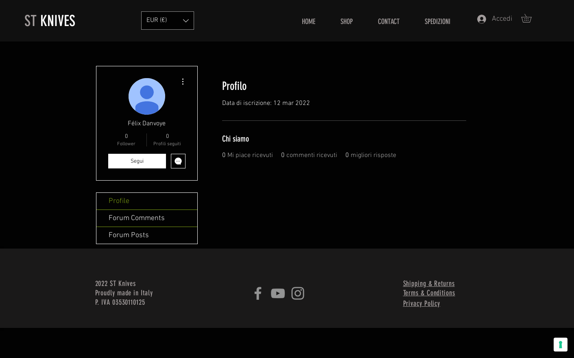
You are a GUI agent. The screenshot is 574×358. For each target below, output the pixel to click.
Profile (119, 201)
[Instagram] (297, 293)
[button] (530, 18)
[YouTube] (277, 293)
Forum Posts (129, 235)
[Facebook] (257, 293)
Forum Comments (137, 218)
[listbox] (167, 20)
